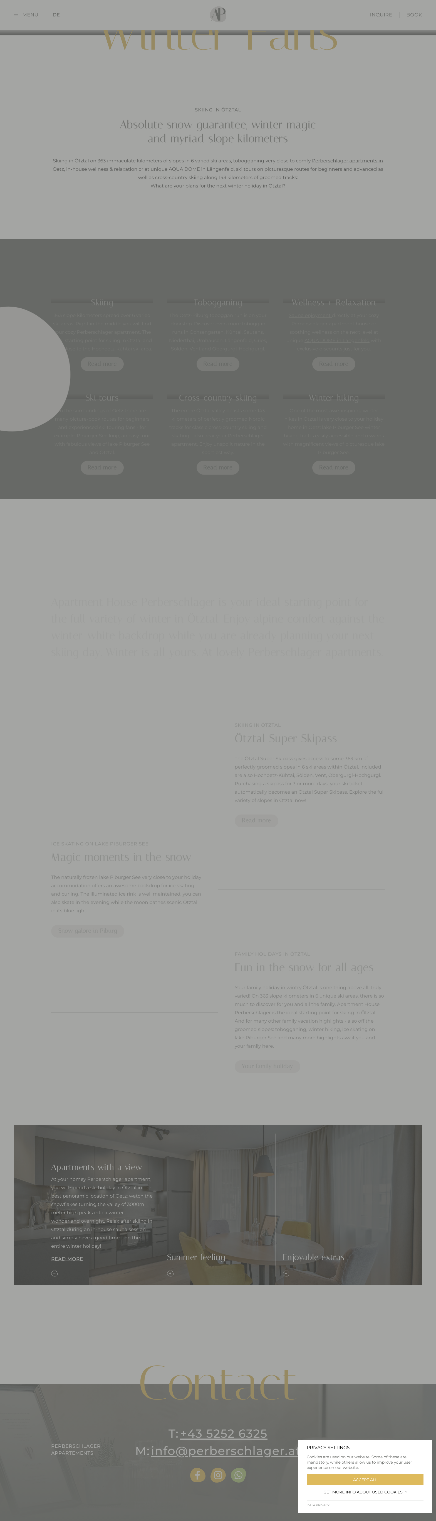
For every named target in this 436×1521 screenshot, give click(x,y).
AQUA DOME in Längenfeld (201, 174)
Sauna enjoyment (310, 323)
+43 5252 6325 (223, 1433)
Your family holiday (267, 1073)
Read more (102, 371)
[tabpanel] (301, 896)
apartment (184, 451)
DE (56, 15)
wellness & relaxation (112, 174)
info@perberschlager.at (226, 1451)
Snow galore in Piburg (87, 938)
